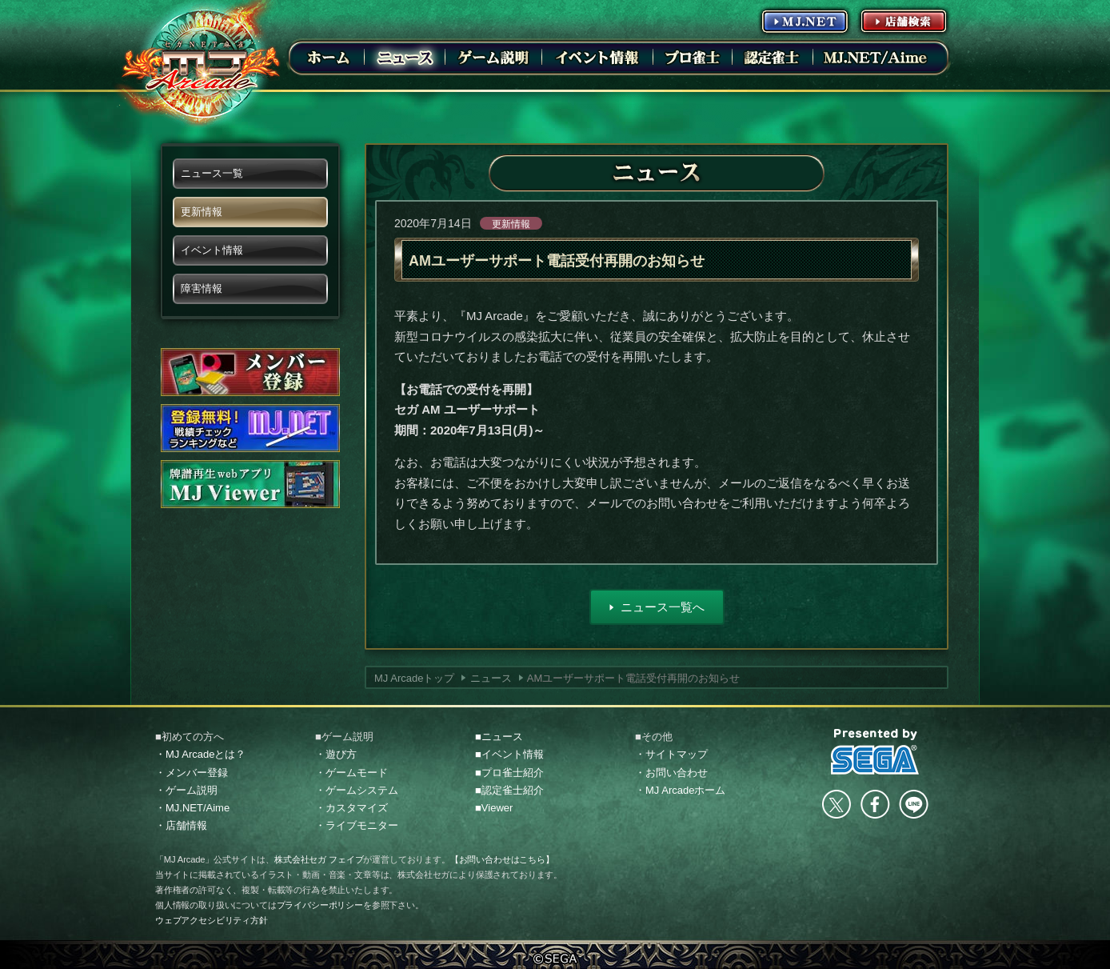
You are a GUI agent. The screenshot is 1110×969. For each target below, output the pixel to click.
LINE (913, 804)
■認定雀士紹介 (509, 790)
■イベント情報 (509, 754)
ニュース (491, 678)
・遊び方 (336, 754)
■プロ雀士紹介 (509, 773)
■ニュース (499, 737)
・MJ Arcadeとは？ (200, 754)
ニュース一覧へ (663, 607)
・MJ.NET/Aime (192, 808)
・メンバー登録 (191, 773)
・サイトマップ (671, 754)
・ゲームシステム (356, 790)
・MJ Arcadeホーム (680, 790)
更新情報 (511, 224)
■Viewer (494, 808)
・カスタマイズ (351, 808)
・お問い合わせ (671, 773)
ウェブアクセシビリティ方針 (211, 920)
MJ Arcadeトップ (414, 678)
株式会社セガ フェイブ (318, 859)
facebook (875, 804)
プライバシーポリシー (320, 905)
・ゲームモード (351, 773)
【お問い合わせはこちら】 (502, 859)
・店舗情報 (181, 825)
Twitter (836, 804)
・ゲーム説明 (186, 790)
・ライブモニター (356, 825)
